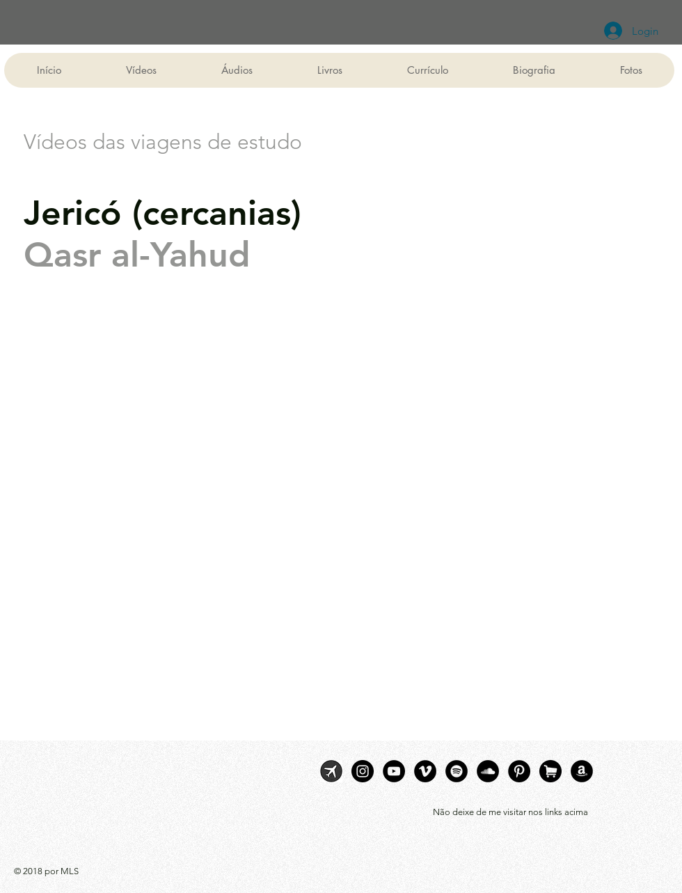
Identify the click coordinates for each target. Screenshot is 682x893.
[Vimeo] (425, 771)
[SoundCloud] (488, 771)
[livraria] (550, 771)
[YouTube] (394, 771)
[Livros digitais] (582, 771)
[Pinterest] (519, 771)
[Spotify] (456, 771)
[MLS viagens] (331, 771)
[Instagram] (362, 771)
